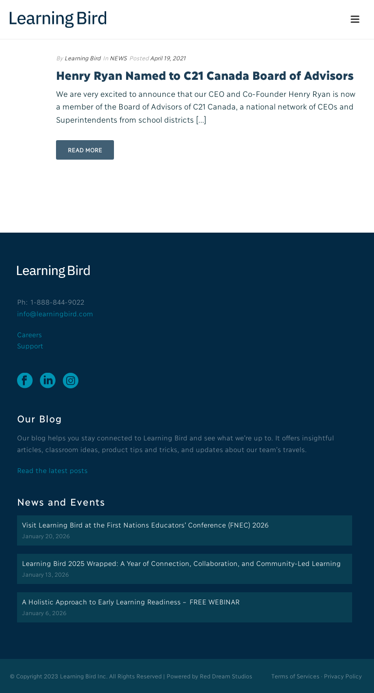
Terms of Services (295, 675)
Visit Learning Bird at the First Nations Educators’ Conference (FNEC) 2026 (145, 524)
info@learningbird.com (55, 313)
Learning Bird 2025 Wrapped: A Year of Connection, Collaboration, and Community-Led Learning (181, 563)
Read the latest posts (52, 470)
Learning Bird (82, 57)
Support (30, 345)
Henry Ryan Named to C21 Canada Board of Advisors (205, 75)
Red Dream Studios (226, 675)
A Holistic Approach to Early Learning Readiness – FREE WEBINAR (131, 601)
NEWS (118, 57)
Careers (29, 334)
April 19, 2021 (168, 57)
